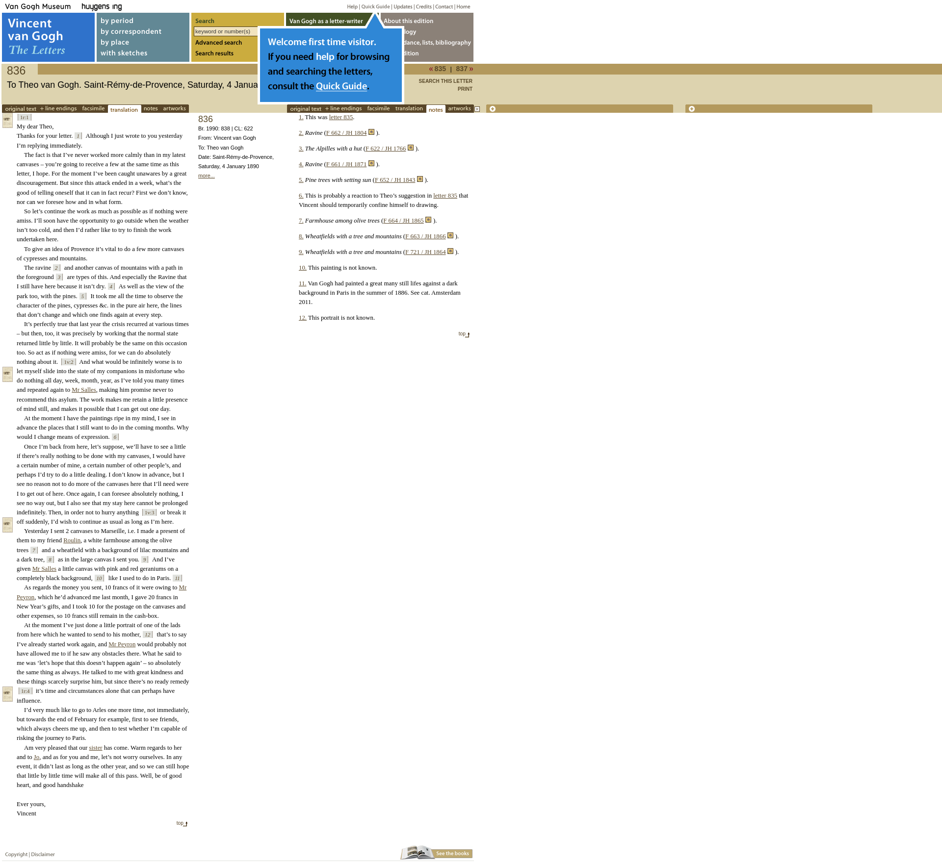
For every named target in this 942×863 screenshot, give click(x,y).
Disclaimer (41, 852)
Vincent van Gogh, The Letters (48, 37)
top (180, 823)
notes (150, 108)
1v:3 (149, 512)
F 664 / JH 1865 (403, 220)
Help (348, 6)
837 (462, 69)
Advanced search (237, 43)
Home (462, 6)
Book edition (427, 56)
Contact (442, 6)
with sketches (143, 56)
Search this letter (445, 81)
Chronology (427, 31)
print (465, 89)
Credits (422, 6)
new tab (579, 108)
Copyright (14, 852)
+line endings (59, 108)
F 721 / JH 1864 (425, 252)
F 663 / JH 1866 (425, 236)
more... (206, 175)
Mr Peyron (121, 644)
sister (96, 747)
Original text (20, 108)
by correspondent (143, 31)
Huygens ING (128, 6)
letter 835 (341, 117)
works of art (174, 108)
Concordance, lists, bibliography (427, 43)
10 (99, 578)
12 (147, 634)
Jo (36, 757)
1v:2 (68, 362)
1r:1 (24, 117)
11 (177, 578)
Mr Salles (84, 389)
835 (440, 69)
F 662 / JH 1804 (346, 132)
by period (143, 19)
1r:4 (25, 691)
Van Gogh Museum (41, 6)
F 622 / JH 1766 (386, 148)
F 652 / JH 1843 (395, 180)
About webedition (427, 19)
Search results (237, 56)
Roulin (71, 540)
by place (143, 43)
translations (124, 108)
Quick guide (375, 6)
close (477, 109)
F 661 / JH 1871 (346, 164)
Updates (402, 6)
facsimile (93, 108)
